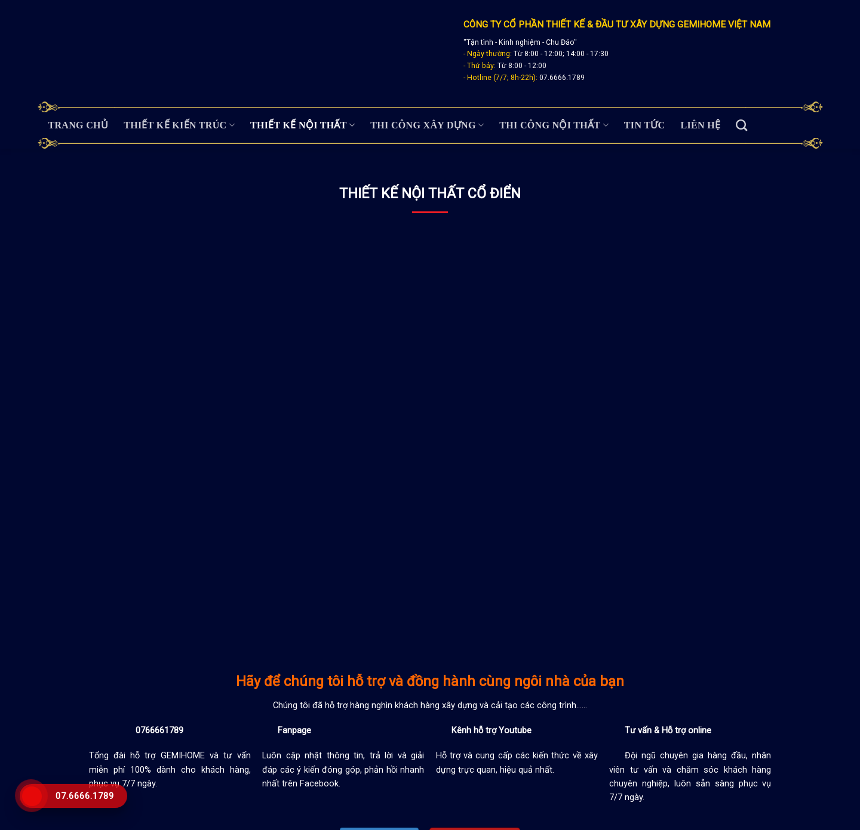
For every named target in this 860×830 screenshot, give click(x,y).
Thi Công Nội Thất (554, 125)
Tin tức (644, 125)
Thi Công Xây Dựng (427, 125)
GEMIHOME (185, 755)
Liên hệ (701, 125)
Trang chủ (78, 125)
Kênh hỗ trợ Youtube (492, 730)
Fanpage (294, 730)
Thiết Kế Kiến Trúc (179, 125)
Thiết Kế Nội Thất (302, 125)
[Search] (741, 125)
